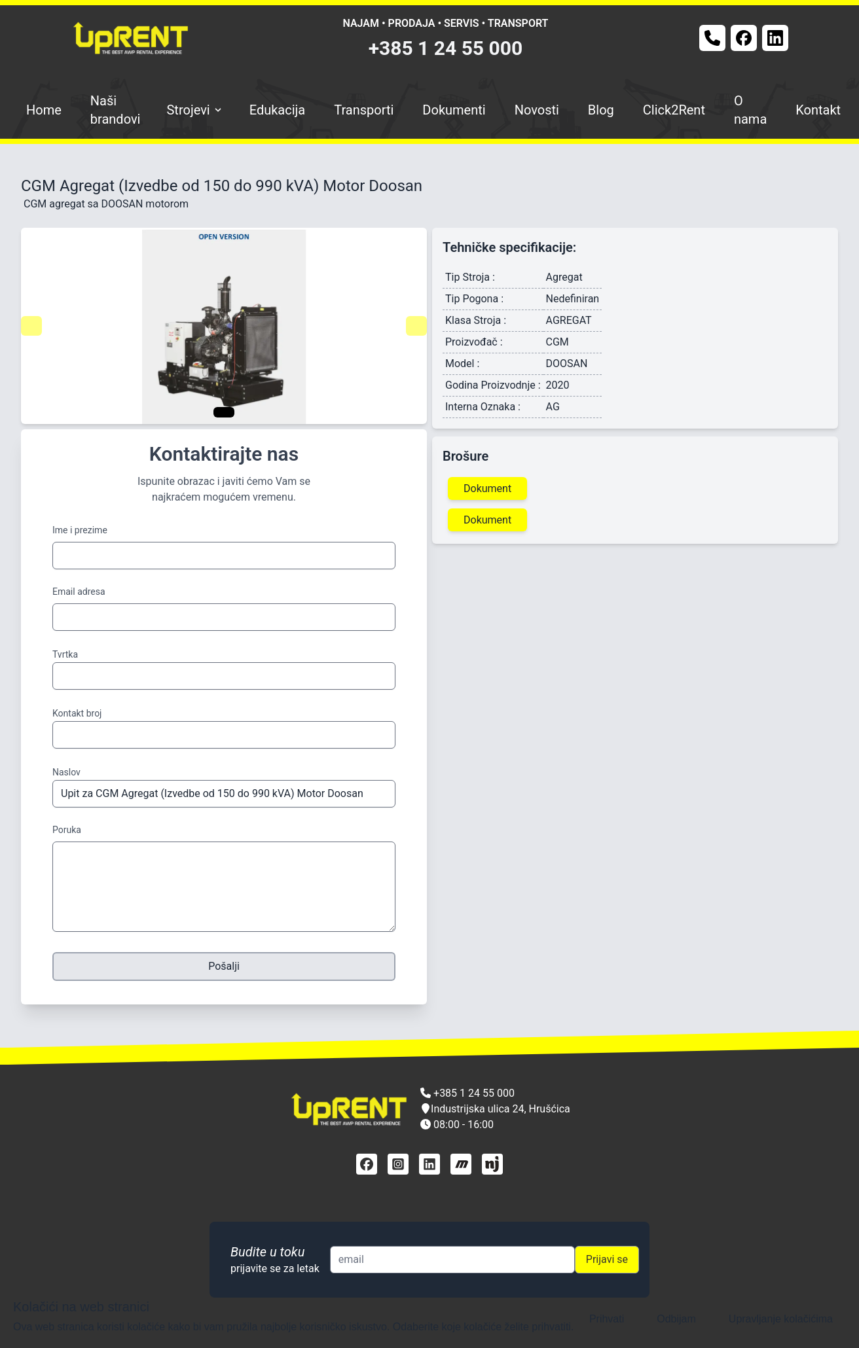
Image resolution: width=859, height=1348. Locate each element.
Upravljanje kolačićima (781, 1318)
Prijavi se (607, 1259)
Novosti (537, 110)
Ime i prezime (79, 530)
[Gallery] (224, 326)
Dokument (487, 488)
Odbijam (676, 1318)
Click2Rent (674, 110)
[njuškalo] (492, 1164)
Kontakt (818, 110)
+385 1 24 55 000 (446, 48)
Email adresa (78, 591)
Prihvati (606, 1318)
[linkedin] (429, 1164)
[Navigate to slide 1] (223, 412)
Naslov (66, 772)
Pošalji (224, 966)
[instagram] (398, 1164)
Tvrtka (65, 654)
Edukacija (277, 110)
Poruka (66, 830)
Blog (601, 110)
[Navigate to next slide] (416, 326)
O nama (750, 110)
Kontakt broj (76, 713)
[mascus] (460, 1164)
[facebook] (366, 1164)
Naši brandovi (115, 110)
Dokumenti (453, 110)
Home (44, 110)
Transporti (363, 110)
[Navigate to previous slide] (31, 326)
